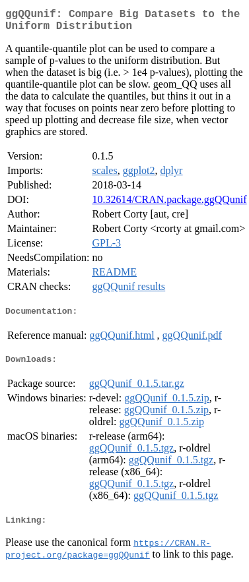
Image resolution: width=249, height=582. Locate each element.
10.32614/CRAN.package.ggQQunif (169, 204)
